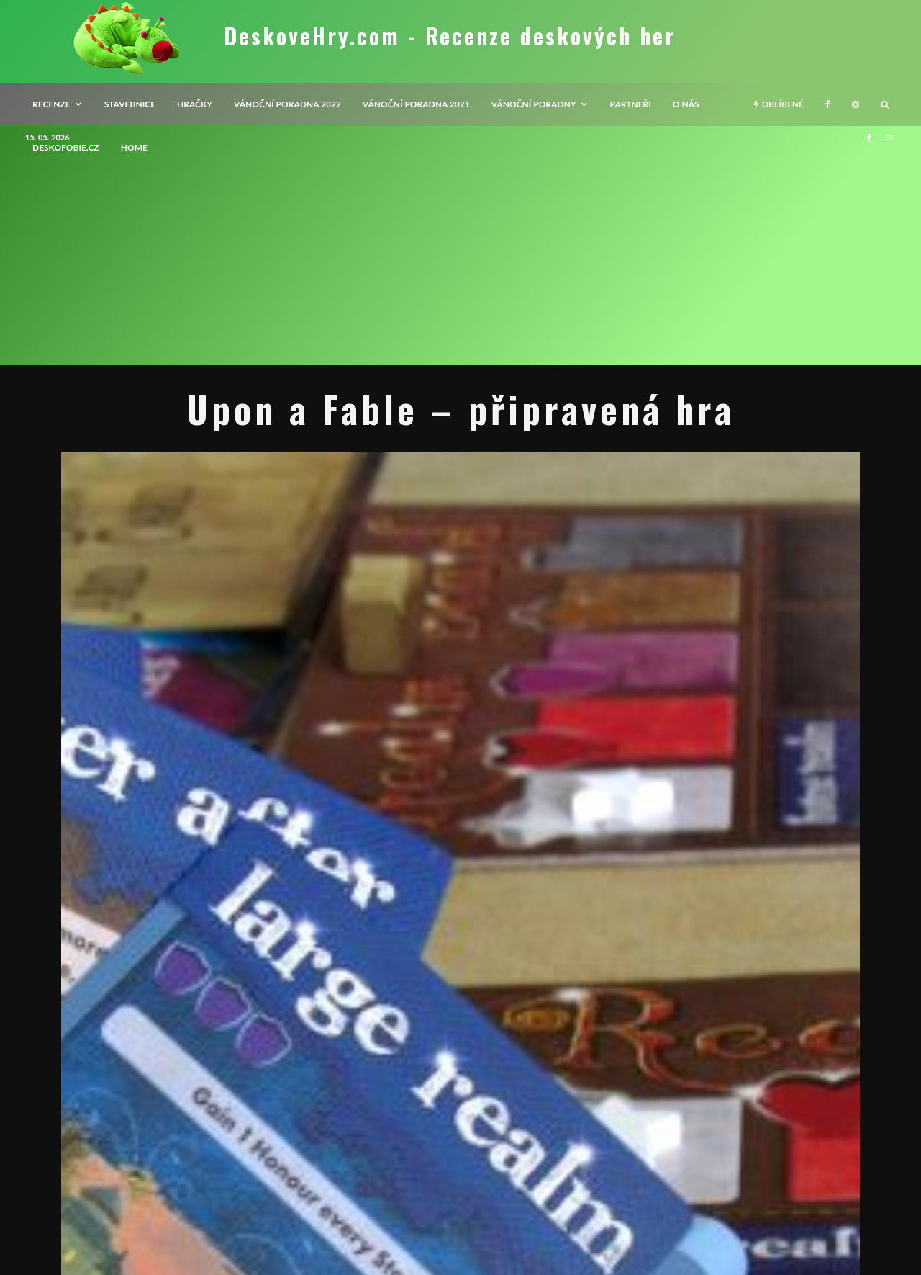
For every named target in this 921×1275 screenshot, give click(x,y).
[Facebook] (828, 104)
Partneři (630, 104)
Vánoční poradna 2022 (287, 104)
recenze (51, 104)
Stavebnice (129, 104)
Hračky (194, 104)
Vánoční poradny (533, 104)
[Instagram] (855, 104)
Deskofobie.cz (65, 147)
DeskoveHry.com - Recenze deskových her (450, 36)
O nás (686, 104)
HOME (134, 147)
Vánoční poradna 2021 (416, 104)
